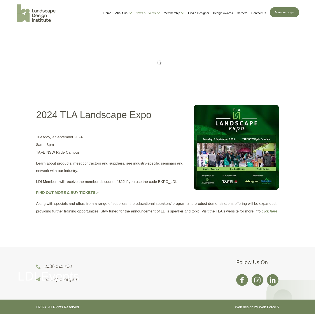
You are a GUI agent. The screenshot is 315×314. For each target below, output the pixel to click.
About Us (123, 13)
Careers (242, 13)
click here (269, 211)
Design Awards (223, 13)
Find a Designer (198, 13)
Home (107, 13)
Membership (174, 13)
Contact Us (258, 13)
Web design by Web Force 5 (257, 307)
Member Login (284, 12)
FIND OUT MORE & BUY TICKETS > (67, 193)
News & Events (148, 13)
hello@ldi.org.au (60, 279)
